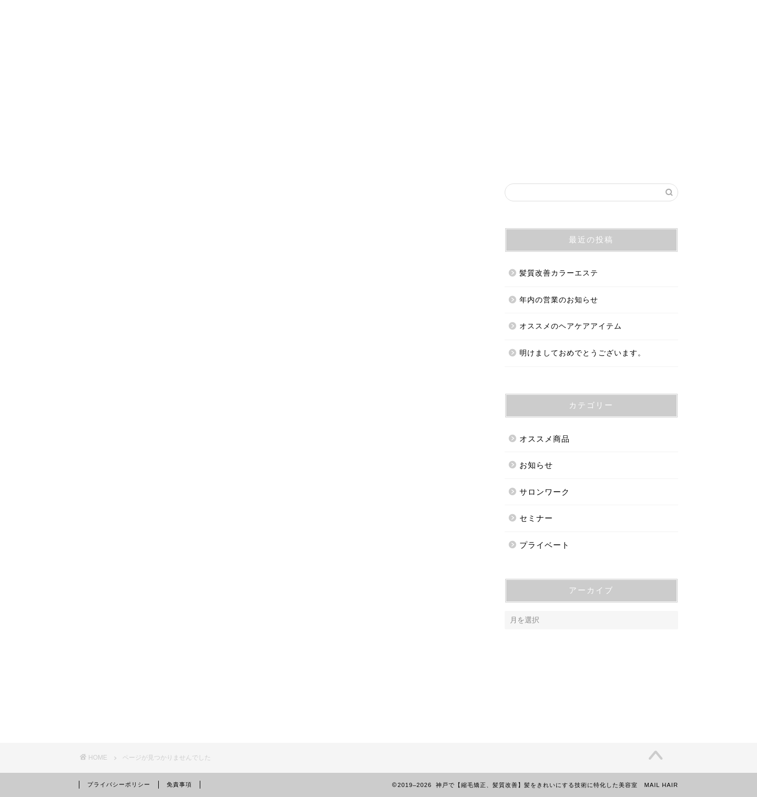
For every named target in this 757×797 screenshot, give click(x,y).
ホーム (188, 156)
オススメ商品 (145, 640)
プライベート (145, 707)
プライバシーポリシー (118, 784)
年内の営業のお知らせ (558, 300)
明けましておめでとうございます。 (582, 353)
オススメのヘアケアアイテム (570, 326)
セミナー (136, 691)
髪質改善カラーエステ (558, 273)
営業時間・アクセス (265, 156)
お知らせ (136, 656)
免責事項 (179, 784)
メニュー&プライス (451, 156)
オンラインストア (547, 156)
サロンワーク (145, 674)
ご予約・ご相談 (358, 156)
